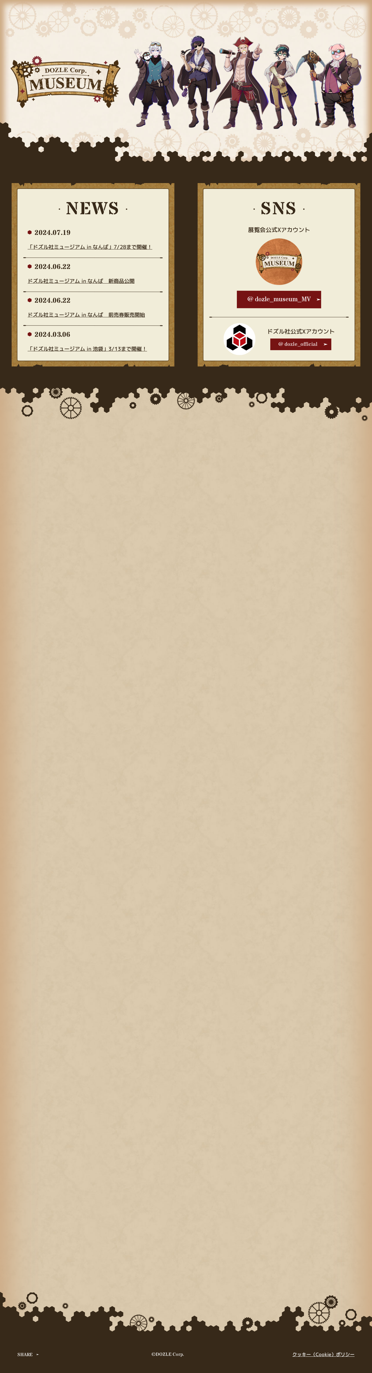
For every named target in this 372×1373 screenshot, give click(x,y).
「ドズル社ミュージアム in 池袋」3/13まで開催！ (87, 348)
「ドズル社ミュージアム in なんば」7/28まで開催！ (90, 247)
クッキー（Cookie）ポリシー (323, 1354)
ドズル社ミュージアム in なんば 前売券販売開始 (86, 314)
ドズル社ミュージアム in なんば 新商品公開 (81, 281)
